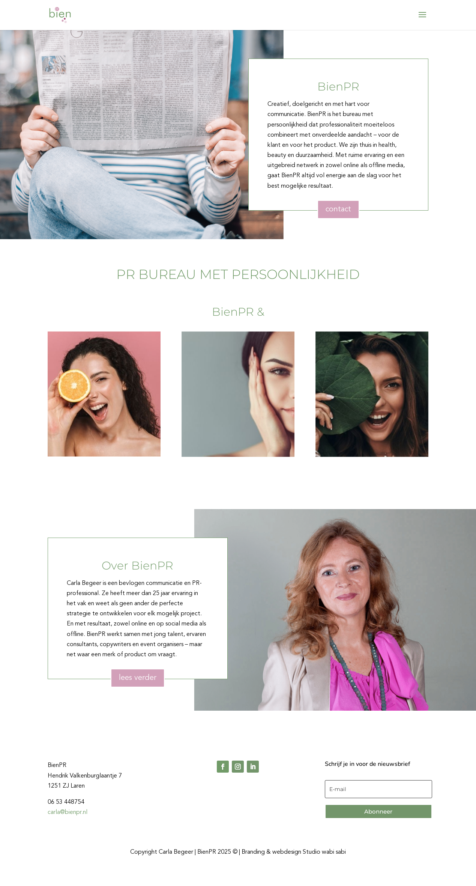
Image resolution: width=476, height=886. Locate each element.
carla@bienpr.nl (67, 812)
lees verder (137, 678)
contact (338, 209)
